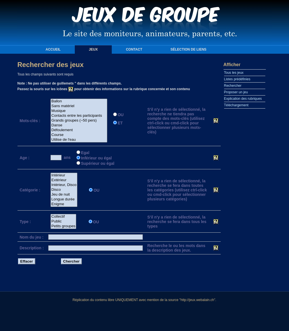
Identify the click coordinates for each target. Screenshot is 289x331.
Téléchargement (236, 105)
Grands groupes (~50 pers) (79, 120)
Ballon (79, 101)
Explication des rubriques (243, 99)
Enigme (64, 204)
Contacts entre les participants (79, 115)
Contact (134, 49)
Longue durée (64, 199)
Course (79, 135)
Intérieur (64, 175)
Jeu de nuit (64, 194)
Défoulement (79, 130)
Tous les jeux (234, 73)
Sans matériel (79, 106)
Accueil (53, 49)
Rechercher (233, 86)
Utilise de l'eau (79, 139)
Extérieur (64, 180)
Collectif (63, 216)
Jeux (93, 49)
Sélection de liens (188, 49)
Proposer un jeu (236, 92)
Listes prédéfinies (237, 79)
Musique (79, 111)
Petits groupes (63, 226)
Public (63, 221)
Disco (64, 189)
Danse (79, 125)
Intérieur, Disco (64, 185)
